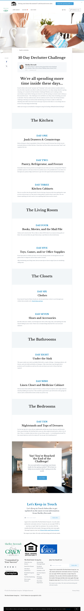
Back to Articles (24, 50)
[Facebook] (5, 567)
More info (68, 609)
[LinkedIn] (7, 567)
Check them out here (37, 301)
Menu (63, 10)
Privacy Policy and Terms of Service (49, 530)
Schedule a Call (41, 570)
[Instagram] (15, 567)
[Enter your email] (38, 518)
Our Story (33, 9)
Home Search (16, 9)
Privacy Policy (75, 590)
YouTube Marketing (29, 577)
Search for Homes (29, 566)
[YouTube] (13, 567)
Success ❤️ (25, 9)
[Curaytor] (11, 574)
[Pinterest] (10, 567)
